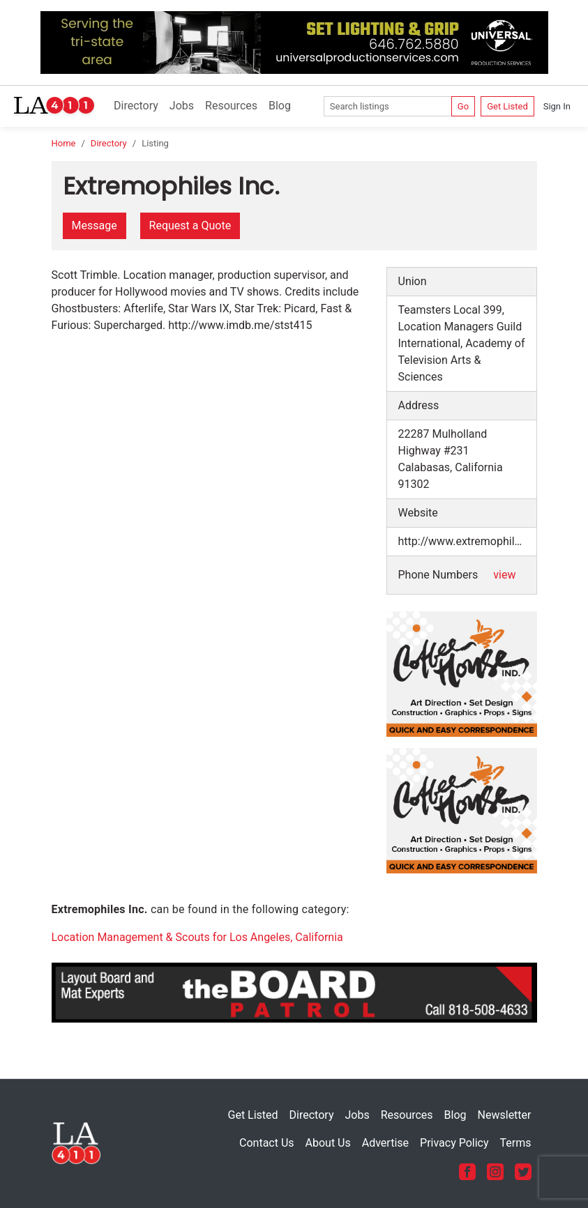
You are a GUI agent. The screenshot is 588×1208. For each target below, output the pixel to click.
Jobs (181, 105)
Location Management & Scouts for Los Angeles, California (197, 937)
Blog (280, 105)
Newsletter (505, 1115)
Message (94, 225)
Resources (231, 105)
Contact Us (266, 1142)
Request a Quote (190, 225)
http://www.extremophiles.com (467, 541)
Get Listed (507, 106)
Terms (516, 1142)
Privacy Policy (454, 1142)
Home (64, 143)
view (504, 574)
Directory (136, 105)
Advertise (385, 1142)
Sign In (557, 106)
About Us (328, 1142)
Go (463, 106)
